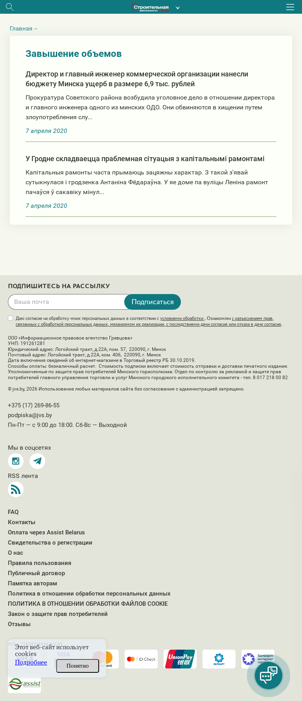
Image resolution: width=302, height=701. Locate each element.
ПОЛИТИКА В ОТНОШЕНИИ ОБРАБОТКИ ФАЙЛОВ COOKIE (88, 603)
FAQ (13, 512)
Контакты (21, 522)
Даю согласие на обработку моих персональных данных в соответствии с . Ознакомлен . (149, 321)
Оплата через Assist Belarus (46, 532)
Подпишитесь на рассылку (59, 286)
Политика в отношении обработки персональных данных (89, 593)
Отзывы (19, 624)
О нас (15, 552)
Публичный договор (36, 573)
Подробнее (31, 662)
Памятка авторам (32, 583)
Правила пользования (39, 563)
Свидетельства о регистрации (50, 542)
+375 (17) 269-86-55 (33, 405)
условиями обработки (182, 318)
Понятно (77, 666)
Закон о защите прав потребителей (58, 613)
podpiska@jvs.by (30, 415)
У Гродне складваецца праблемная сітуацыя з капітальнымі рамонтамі (145, 158)
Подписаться (152, 301)
